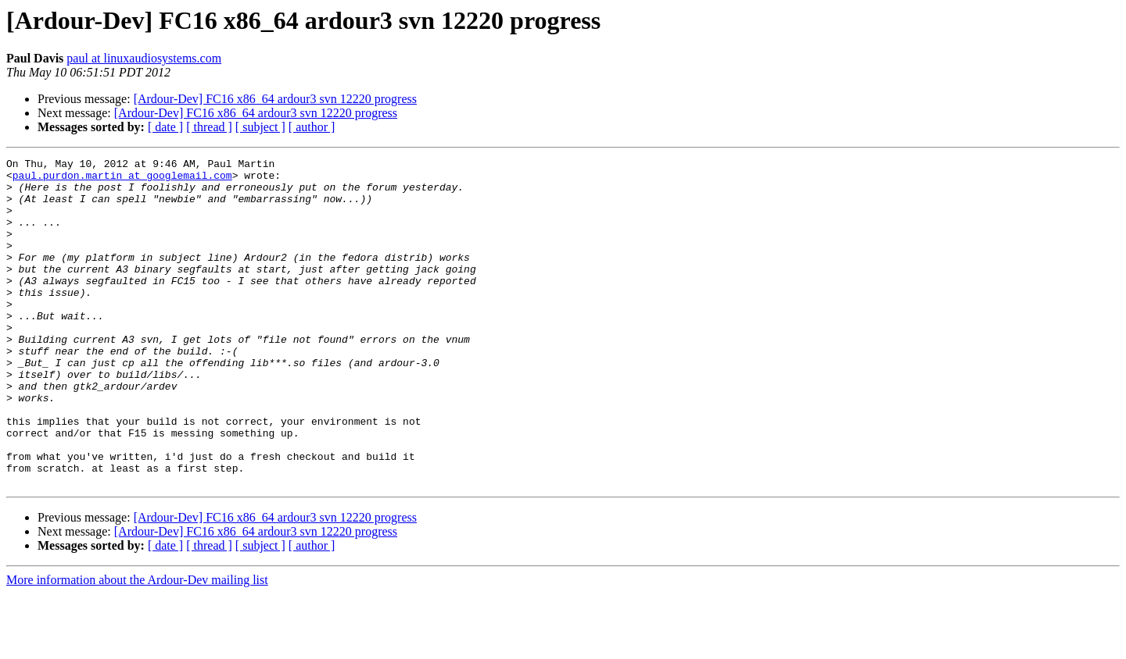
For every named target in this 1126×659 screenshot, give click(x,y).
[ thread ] (209, 127)
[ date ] (165, 127)
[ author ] (312, 127)
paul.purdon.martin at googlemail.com (122, 180)
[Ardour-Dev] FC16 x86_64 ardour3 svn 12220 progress (275, 98)
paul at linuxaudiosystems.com (143, 58)
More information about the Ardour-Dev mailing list (137, 645)
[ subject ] (260, 127)
